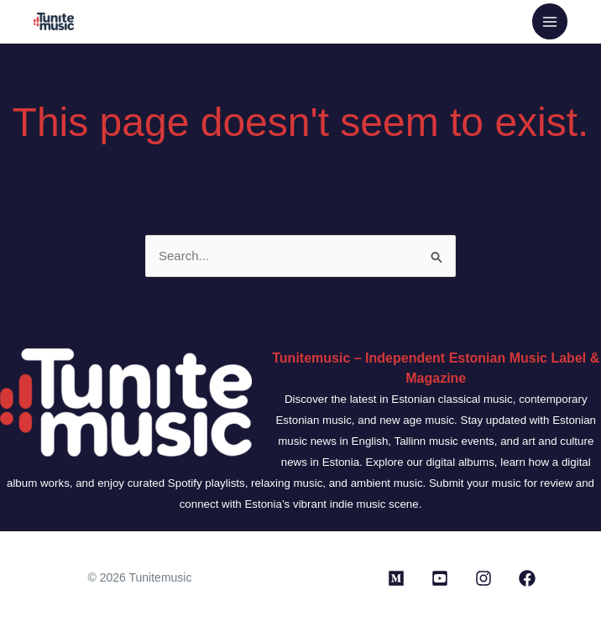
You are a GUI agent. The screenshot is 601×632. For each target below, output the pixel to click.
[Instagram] (483, 578)
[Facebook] (527, 578)
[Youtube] (439, 578)
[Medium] (396, 578)
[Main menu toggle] (550, 21)
